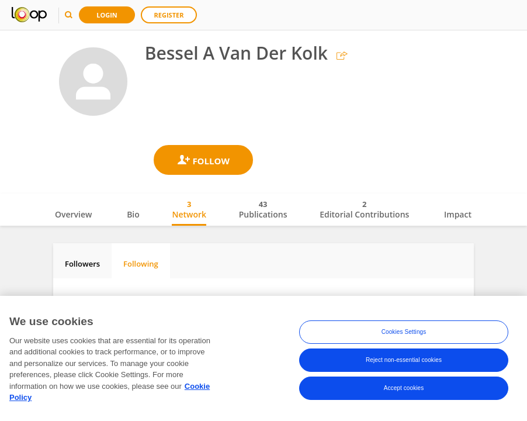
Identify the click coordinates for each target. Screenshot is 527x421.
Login (106, 15)
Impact (457, 214)
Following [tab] (140, 263)
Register (169, 15)
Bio (133, 214)
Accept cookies (404, 390)
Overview (73, 214)
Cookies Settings (404, 334)
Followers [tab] (82, 263)
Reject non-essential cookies (404, 362)
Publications (263, 209)
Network (189, 209)
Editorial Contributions (364, 209)
